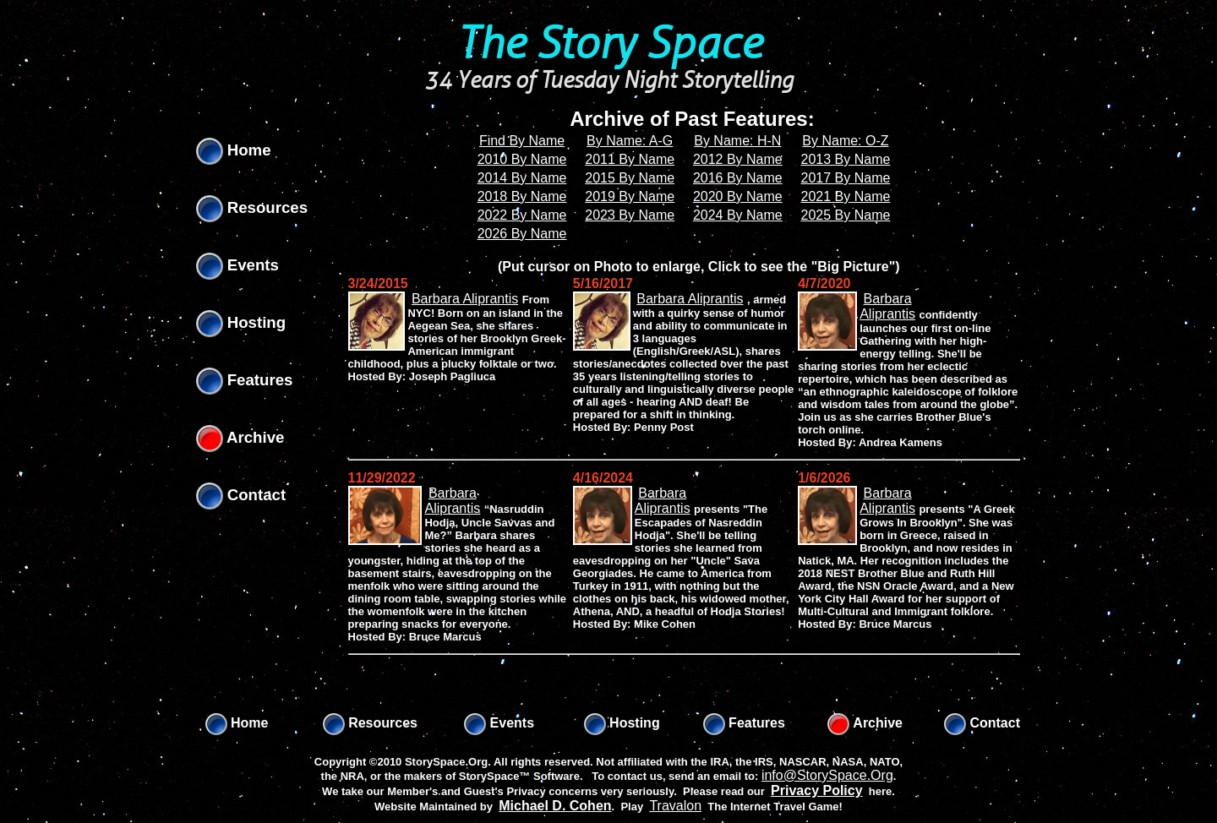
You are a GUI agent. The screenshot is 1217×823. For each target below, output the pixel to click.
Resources (252, 207)
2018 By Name (522, 196)
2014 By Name (522, 178)
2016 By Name (738, 178)
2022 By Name (522, 215)
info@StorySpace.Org (827, 775)
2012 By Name (738, 159)
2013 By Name (846, 159)
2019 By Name (629, 196)
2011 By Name (629, 159)
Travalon (675, 805)
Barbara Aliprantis (465, 299)
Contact (241, 495)
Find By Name (522, 141)
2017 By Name (846, 178)
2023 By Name (629, 215)
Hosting (241, 322)
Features (244, 380)
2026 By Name (522, 233)
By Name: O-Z (845, 141)
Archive (240, 437)
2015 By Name (629, 178)
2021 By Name (846, 196)
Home (233, 150)
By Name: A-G (630, 141)
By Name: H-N (737, 141)
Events (237, 265)
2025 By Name (846, 215)
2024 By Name (738, 215)
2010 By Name (522, 159)
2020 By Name (738, 196)
